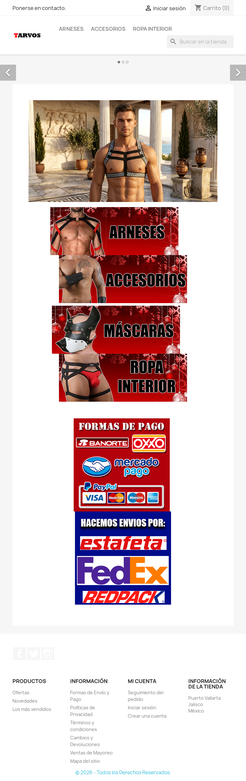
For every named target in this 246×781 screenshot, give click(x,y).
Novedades (24, 701)
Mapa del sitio (85, 761)
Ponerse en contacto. (39, 8)
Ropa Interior (152, 28)
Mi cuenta (142, 681)
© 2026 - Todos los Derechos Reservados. (123, 772)
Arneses (71, 28)
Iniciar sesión (142, 708)
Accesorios (108, 28)
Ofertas (20, 692)
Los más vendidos (31, 709)
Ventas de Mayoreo (91, 753)
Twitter (33, 653)
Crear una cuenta (147, 716)
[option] (123, 65)
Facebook (19, 653)
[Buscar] (200, 41)
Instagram (47, 653)
